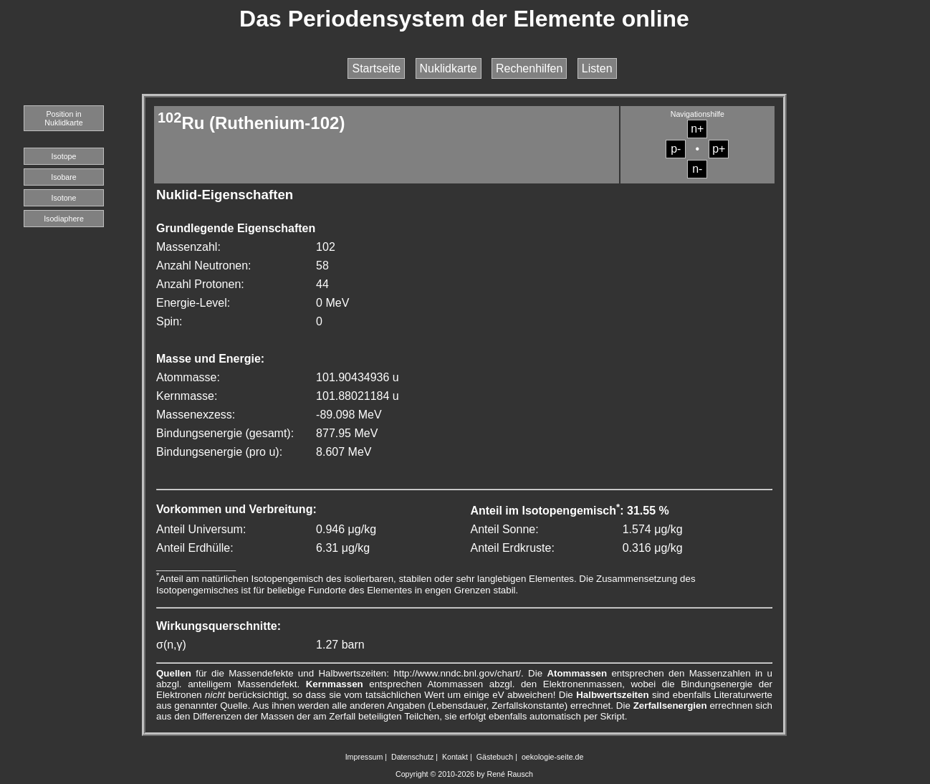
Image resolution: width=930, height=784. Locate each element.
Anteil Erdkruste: (512, 548)
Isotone (64, 197)
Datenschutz (412, 756)
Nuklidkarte (448, 68)
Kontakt (455, 756)
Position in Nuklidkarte (63, 118)
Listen (597, 68)
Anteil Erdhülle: (195, 548)
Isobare (64, 177)
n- (697, 169)
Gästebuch (495, 756)
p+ (718, 149)
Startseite (376, 68)
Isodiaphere (64, 218)
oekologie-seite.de (553, 756)
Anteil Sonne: (504, 529)
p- (676, 149)
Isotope (64, 156)
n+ (697, 129)
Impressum (364, 756)
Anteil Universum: (201, 529)
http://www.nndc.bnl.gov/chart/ (457, 673)
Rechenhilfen (529, 68)
